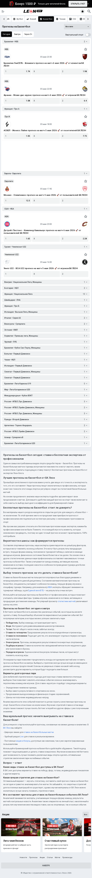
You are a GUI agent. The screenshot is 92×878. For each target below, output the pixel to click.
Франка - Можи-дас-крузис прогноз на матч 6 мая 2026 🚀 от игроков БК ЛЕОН (44, 95)
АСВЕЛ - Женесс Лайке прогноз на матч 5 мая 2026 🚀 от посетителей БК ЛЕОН (45, 130)
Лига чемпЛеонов (13, 840)
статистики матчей (66, 601)
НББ (6, 49)
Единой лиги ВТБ (36, 590)
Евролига (9, 181)
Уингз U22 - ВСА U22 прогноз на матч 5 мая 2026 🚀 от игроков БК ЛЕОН (41, 268)
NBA (50, 587)
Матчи (57, 857)
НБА (7, 216)
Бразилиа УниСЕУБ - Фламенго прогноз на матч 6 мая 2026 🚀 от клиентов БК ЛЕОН (44, 64)
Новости (23, 857)
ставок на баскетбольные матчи (38, 732)
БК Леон (7, 728)
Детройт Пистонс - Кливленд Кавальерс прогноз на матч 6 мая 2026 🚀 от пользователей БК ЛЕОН (42, 231)
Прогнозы (33, 857)
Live (22, 736)
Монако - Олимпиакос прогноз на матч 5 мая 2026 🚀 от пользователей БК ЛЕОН (45, 195)
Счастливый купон (55, 840)
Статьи (50, 857)
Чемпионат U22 (12, 254)
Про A (7, 117)
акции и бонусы (23, 741)
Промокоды (67, 857)
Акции (42, 857)
